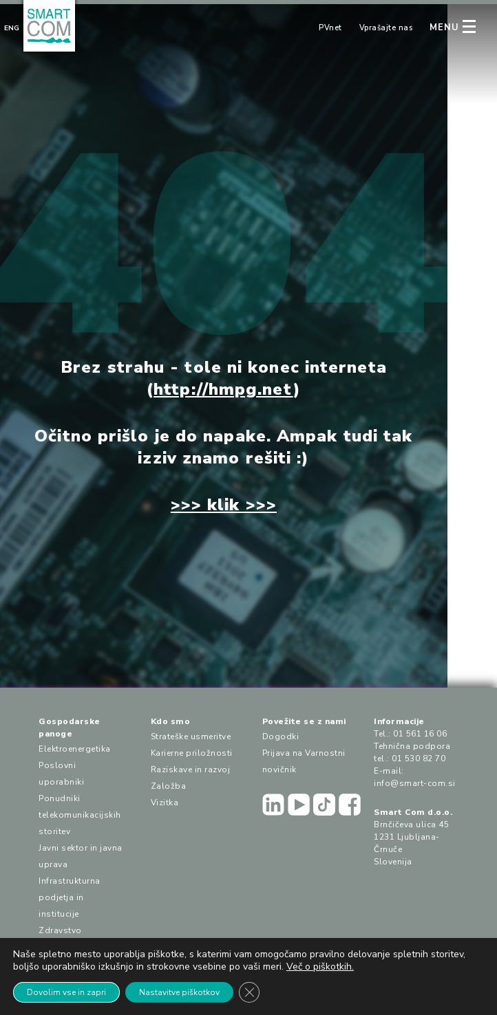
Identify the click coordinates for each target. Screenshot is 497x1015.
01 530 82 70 (418, 758)
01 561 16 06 (420, 733)
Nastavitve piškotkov (179, 992)
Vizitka (165, 802)
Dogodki (280, 736)
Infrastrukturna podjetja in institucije (70, 897)
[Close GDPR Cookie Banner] (249, 992)
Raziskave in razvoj (191, 769)
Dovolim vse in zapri (66, 992)
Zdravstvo (60, 930)
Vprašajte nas (386, 28)
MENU (444, 27)
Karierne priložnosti (192, 752)
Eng (11, 28)
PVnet (330, 28)
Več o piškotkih (319, 966)
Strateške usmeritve (191, 736)
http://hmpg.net (223, 389)
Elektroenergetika (75, 748)
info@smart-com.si (415, 783)
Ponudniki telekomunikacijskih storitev (80, 815)
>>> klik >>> (224, 505)
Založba (169, 786)
